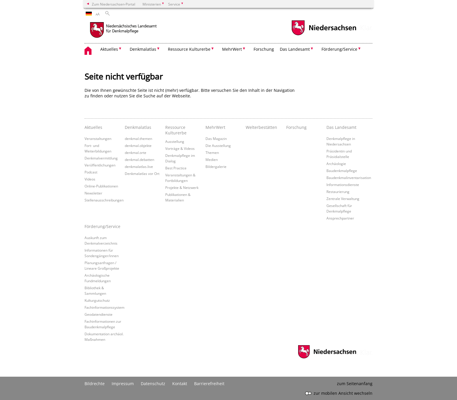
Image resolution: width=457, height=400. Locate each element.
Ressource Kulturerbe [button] (189, 49)
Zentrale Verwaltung (342, 198)
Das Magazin (216, 138)
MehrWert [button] (232, 49)
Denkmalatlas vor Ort (142, 173)
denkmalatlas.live (139, 166)
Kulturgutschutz (97, 300)
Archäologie (336, 163)
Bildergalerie (215, 166)
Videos (90, 179)
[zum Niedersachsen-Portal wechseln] (323, 34)
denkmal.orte (135, 152)
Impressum (123, 383)
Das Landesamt (341, 127)
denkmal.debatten (139, 159)
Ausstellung (174, 141)
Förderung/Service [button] (339, 49)
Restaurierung (337, 191)
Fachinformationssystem (104, 307)
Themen (212, 152)
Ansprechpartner (340, 218)
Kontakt (179, 383)
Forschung (264, 49)
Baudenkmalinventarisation (348, 177)
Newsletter (93, 193)
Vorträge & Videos (180, 148)
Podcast (91, 172)
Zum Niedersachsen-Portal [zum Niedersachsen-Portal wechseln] (113, 4)
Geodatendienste (99, 314)
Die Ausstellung (218, 145)
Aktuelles (93, 127)
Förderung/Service (102, 226)
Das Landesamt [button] (295, 49)
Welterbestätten (261, 127)
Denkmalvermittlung (101, 158)
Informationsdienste (342, 184)
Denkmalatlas (138, 127)
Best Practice (176, 168)
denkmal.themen (138, 138)
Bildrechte (95, 383)
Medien (211, 159)
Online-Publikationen (101, 186)
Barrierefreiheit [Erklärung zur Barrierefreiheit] (209, 383)
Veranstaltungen (98, 138)
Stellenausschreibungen (104, 200)
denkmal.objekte (138, 145)
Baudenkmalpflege (341, 170)
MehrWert (215, 127)
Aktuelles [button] (109, 49)
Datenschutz (153, 383)
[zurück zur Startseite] (136, 30)
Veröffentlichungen (100, 165)
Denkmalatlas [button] (143, 49)
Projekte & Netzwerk (181, 187)
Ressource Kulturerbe (176, 130)
